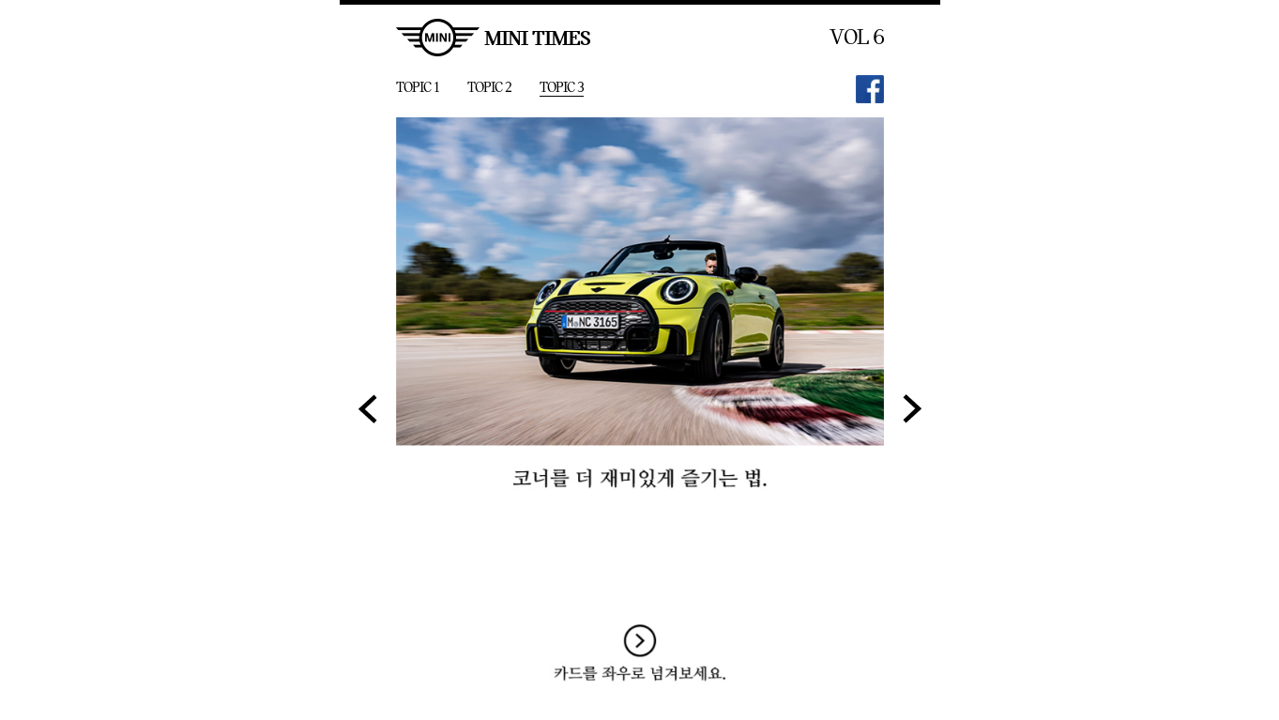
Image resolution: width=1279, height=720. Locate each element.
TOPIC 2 (489, 87)
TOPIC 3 (562, 87)
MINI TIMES (493, 37)
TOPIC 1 (417, 87)
